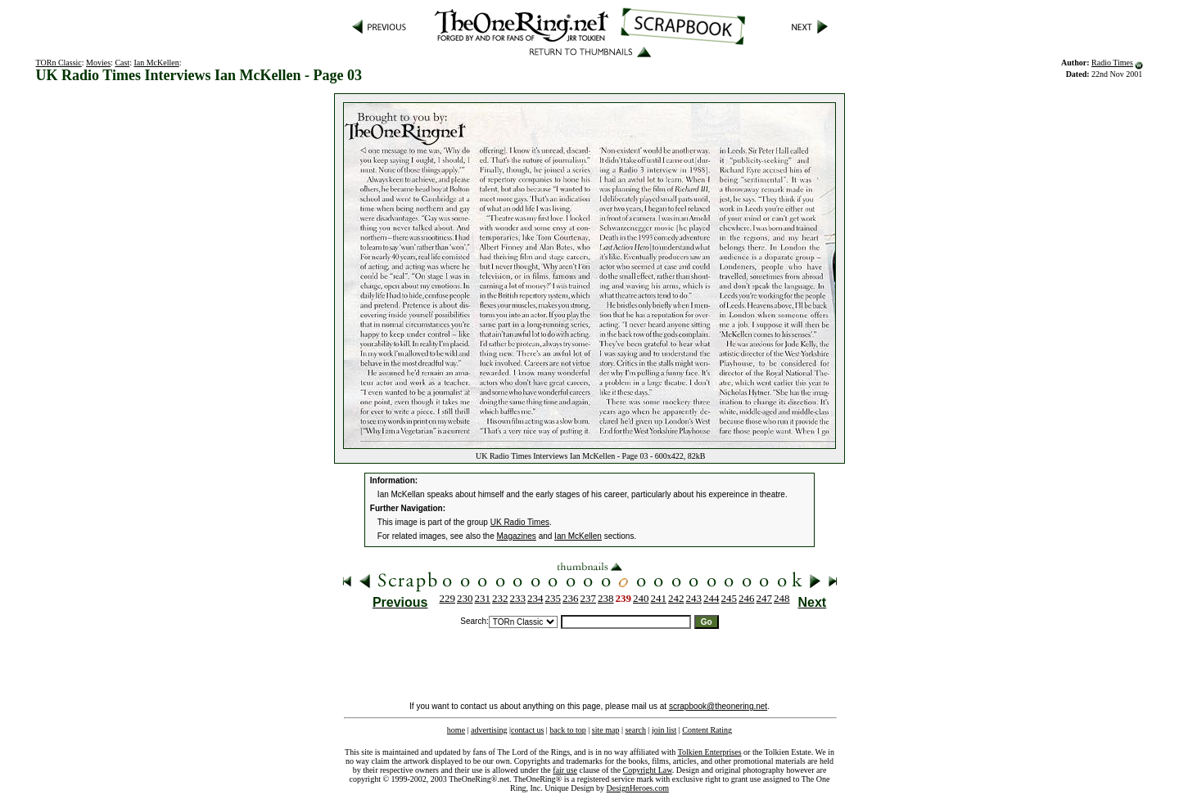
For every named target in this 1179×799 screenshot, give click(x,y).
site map (606, 729)
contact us (527, 729)
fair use (565, 769)
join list (664, 729)
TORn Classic (59, 62)
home (456, 729)
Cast (122, 62)
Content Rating (707, 729)
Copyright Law (647, 769)
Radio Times (1112, 62)
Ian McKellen (155, 62)
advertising (489, 729)
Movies (98, 62)
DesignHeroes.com (638, 787)
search (635, 729)
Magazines (516, 536)
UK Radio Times (519, 522)
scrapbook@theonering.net (718, 706)
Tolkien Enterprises (710, 751)
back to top (567, 729)
